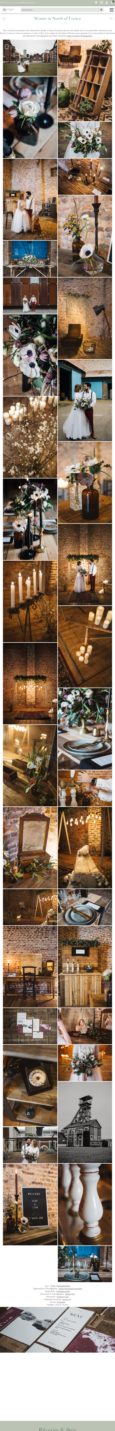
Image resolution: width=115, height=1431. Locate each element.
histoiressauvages (63, 1291)
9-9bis (52, 1286)
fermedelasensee (63, 1286)
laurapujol (66, 1299)
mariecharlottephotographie (70, 1289)
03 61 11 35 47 (7, 3)
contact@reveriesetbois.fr (25, 3)
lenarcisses (61, 1302)
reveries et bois (63, 1297)
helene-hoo (70, 1294)
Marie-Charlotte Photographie (79, 36)
